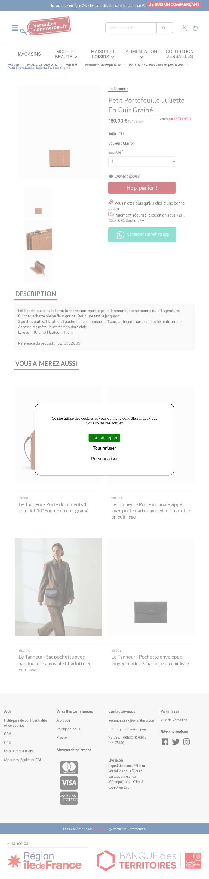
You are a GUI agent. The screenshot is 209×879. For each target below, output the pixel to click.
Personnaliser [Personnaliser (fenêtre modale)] (104, 459)
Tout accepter (104, 437)
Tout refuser (104, 448)
